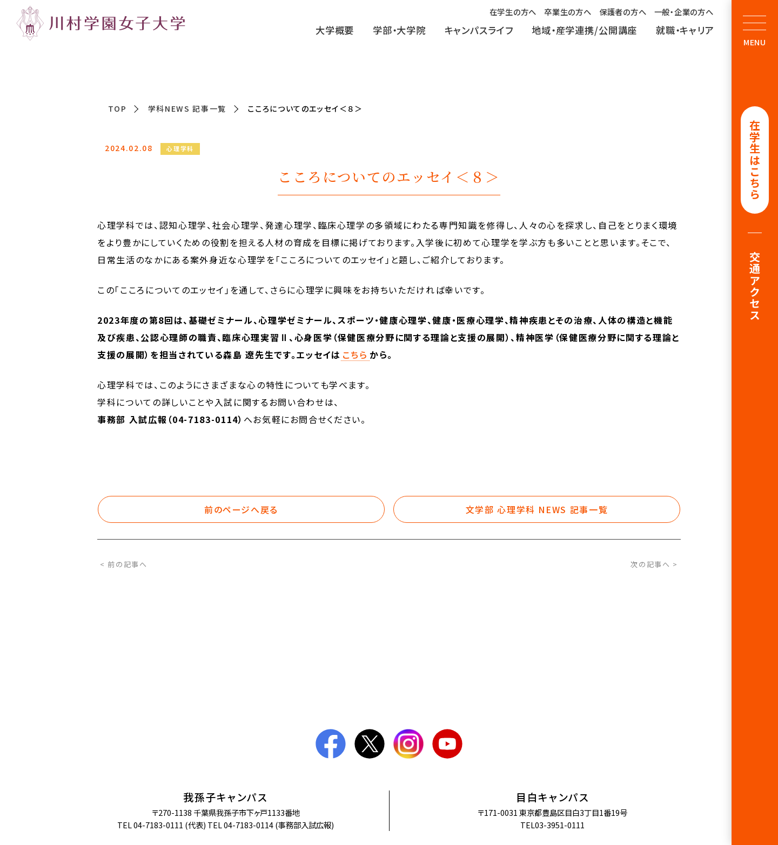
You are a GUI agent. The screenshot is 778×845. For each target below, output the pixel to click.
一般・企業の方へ (684, 11)
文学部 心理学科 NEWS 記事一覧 (537, 509)
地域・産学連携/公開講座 (584, 30)
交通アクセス (755, 288)
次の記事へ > (654, 564)
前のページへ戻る (241, 509)
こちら (355, 355)
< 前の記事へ (123, 564)
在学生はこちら (755, 161)
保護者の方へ (622, 11)
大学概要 (335, 30)
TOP (117, 108)
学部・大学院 (399, 30)
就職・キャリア (685, 30)
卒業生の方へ (567, 11)
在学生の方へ (512, 11)
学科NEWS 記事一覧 (187, 108)
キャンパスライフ (479, 30)
